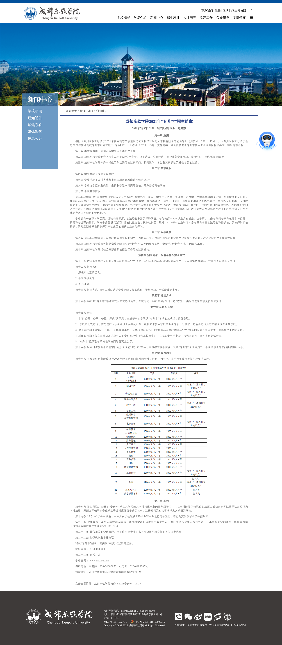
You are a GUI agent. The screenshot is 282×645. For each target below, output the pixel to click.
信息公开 (35, 138)
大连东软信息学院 (219, 625)
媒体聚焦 (35, 132)
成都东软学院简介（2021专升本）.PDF (117, 583)
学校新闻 (35, 111)
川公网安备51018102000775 (148, 622)
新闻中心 (85, 111)
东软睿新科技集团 (197, 625)
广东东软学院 (238, 625)
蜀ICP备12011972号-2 (115, 622)
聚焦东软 (35, 125)
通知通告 (35, 118)
